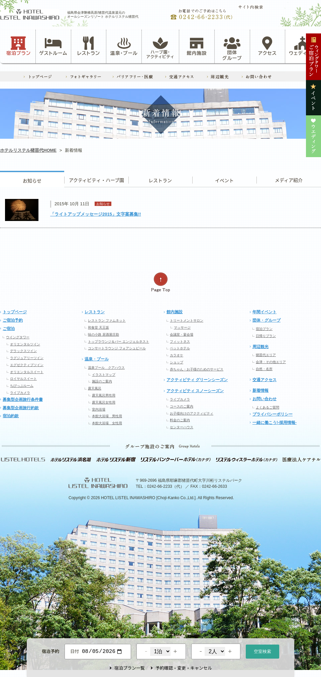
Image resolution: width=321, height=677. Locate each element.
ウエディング (288, 179)
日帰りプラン (266, 336)
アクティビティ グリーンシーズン (197, 379)
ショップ (176, 362)
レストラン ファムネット (107, 320)
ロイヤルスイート (23, 378)
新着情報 (260, 390)
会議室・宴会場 (181, 334)
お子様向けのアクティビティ (191, 413)
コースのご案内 (181, 406)
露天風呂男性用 (103, 395)
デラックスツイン (23, 351)
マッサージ (182, 327)
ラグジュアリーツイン (26, 358)
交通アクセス (264, 379)
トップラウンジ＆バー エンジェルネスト (118, 341)
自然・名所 (264, 369)
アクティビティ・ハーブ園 (96, 179)
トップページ (15, 312)
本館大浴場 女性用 (107, 423)
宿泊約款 (11, 416)
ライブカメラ (20, 392)
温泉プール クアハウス (106, 367)
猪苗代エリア (266, 355)
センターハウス (181, 427)
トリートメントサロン (186, 320)
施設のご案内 (102, 381)
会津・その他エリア (271, 362)
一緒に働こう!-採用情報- (274, 422)
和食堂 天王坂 (98, 327)
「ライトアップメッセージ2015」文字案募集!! (95, 214)
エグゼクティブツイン (26, 365)
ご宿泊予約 (13, 320)
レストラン (88, 46)
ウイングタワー (17, 337)
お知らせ (32, 179)
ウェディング (303, 46)
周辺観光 (260, 346)
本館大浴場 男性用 (107, 416)
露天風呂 (94, 388)
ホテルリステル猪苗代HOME (28, 150)
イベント (224, 179)
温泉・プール (124, 46)
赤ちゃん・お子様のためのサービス (196, 369)
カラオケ (176, 355)
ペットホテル (180, 348)
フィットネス (180, 341)
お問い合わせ (264, 399)
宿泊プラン (18, 46)
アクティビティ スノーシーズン (195, 390)
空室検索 (262, 650)
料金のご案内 (180, 420)
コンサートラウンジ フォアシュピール (117, 348)
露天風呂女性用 (103, 402)
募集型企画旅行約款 (21, 408)
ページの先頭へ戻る (160, 282)
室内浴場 (98, 409)
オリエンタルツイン (25, 344)
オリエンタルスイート (26, 372)
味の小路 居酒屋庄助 (103, 334)
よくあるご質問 (267, 407)
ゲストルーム (53, 46)
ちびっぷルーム (21, 385)
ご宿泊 (9, 328)
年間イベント (264, 312)
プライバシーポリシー (272, 414)
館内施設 (197, 46)
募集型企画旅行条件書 (23, 399)
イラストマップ (103, 374)
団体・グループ (266, 320)
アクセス (267, 46)
